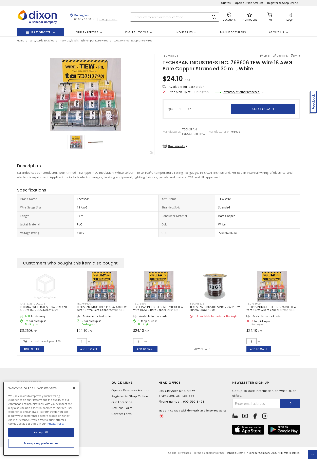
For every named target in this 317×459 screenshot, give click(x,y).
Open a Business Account (130, 390)
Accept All (41, 432)
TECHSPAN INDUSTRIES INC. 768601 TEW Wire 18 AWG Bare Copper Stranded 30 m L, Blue (158, 309)
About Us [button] (276, 32)
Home (20, 40)
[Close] (74, 388)
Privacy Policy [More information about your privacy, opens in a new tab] (56, 423)
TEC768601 (140, 303)
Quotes (226, 3)
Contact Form (121, 414)
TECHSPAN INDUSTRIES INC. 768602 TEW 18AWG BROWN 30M (215, 308)
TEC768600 (84, 303)
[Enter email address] (256, 403)
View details (202, 349)
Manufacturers (233, 32)
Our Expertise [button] (87, 32)
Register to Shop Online (282, 3)
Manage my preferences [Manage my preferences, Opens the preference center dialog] (41, 443)
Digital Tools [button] (137, 32)
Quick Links (122, 383)
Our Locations (121, 402)
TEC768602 (197, 303)
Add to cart (263, 109)
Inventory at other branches (241, 92)
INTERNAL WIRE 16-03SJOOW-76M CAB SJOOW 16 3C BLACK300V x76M (43, 308)
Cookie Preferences (179, 453)
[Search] (174, 17)
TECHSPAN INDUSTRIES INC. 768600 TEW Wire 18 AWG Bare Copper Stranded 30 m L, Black (102, 309)
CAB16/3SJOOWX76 (32, 303)
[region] (41, 419)
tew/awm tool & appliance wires (133, 40)
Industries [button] (184, 32)
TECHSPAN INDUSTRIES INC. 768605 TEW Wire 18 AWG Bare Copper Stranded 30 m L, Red (271, 309)
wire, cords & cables (42, 40)
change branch (108, 19)
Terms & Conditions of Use (209, 453)
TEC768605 (253, 303)
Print (297, 55)
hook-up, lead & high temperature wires (84, 40)
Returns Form (121, 408)
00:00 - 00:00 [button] (82, 19)
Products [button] (40, 32)
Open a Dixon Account (249, 3)
